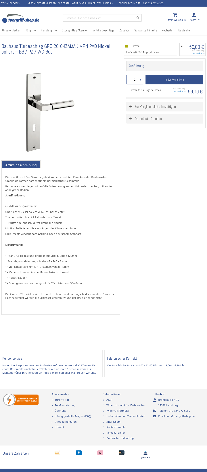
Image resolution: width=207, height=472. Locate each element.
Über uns (60, 410)
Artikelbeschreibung (21, 165)
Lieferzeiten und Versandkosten (125, 416)
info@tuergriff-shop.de (180, 416)
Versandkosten (198, 53)
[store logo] (31, 18)
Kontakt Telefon (116, 432)
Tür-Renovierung (65, 405)
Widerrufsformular (117, 410)
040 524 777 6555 (179, 410)
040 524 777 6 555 (153, 3)
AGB (109, 399)
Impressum (113, 421)
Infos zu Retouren (66, 421)
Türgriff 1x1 (62, 399)
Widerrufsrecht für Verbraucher (125, 405)
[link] (197, 18)
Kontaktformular (116, 427)
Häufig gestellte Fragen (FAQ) (73, 416)
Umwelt (59, 427)
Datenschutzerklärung (120, 438)
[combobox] (102, 18)
